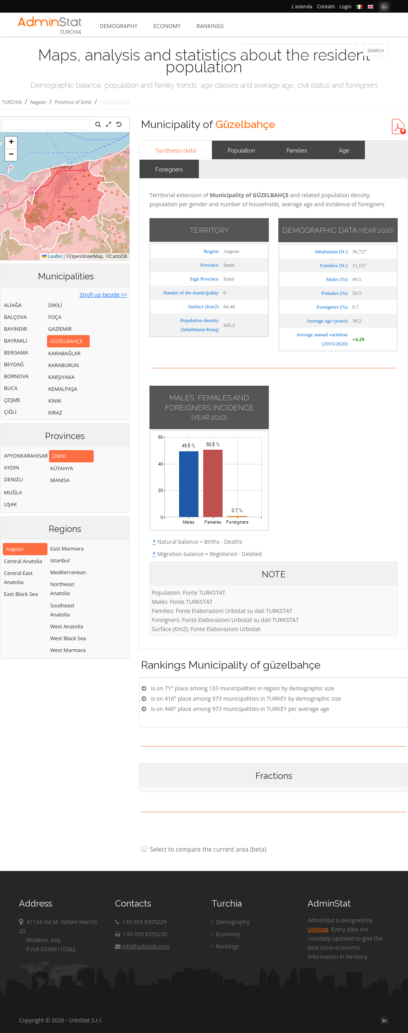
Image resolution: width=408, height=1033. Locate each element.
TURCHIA (12, 102)
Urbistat (318, 929)
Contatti (326, 6)
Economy (167, 26)
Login (345, 6)
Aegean (38, 102)
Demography (119, 26)
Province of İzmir (73, 102)
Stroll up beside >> (103, 294)
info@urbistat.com (142, 946)
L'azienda (302, 6)
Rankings (210, 26)
